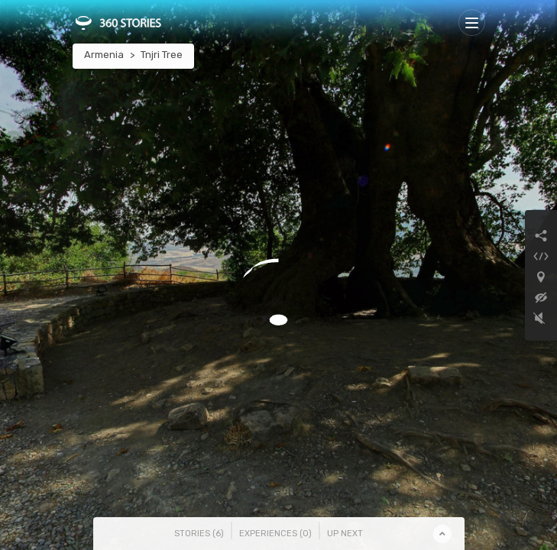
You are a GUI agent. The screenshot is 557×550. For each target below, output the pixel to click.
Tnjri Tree (162, 54)
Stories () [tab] (199, 534)
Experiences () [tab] (275, 534)
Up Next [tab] (345, 534)
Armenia (104, 54)
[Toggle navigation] (471, 22)
